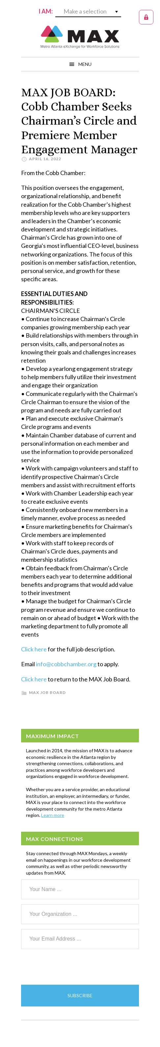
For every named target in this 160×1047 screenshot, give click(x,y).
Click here (34, 649)
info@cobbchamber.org (66, 664)
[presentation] (71, 967)
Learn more (52, 815)
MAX (80, 37)
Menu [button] (85, 64)
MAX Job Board (47, 692)
